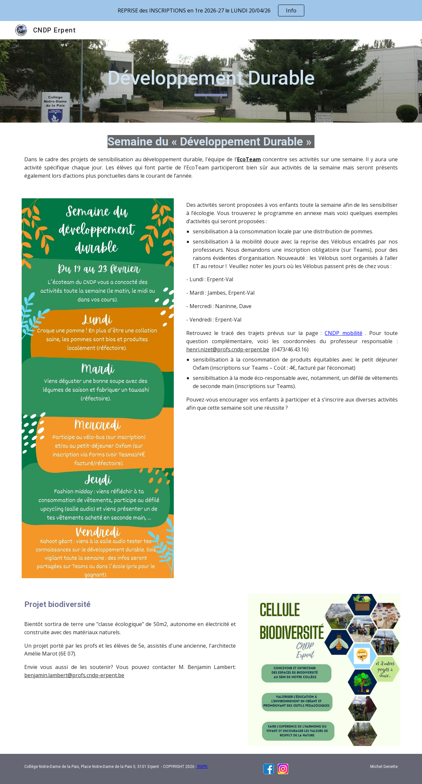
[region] (211, 10)
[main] (211, 81)
